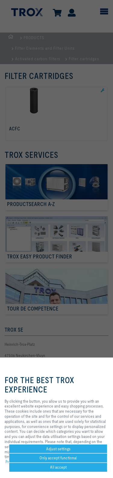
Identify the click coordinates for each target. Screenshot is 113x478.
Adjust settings (58, 448)
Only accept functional (58, 457)
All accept (58, 467)
